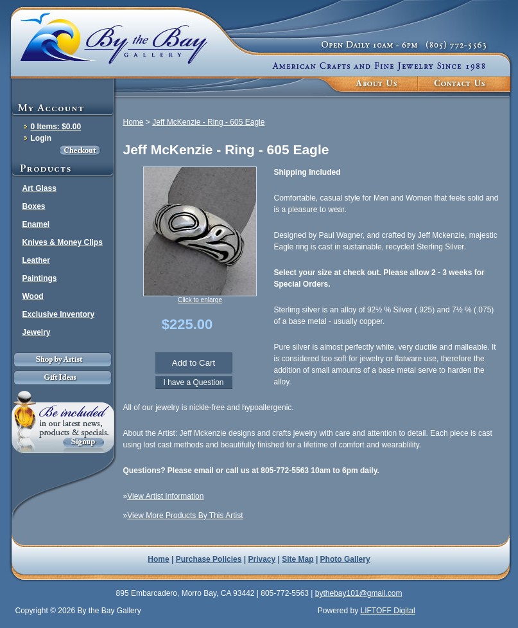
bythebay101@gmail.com (358, 593)
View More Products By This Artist (185, 515)
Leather (36, 260)
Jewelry (36, 332)
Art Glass (39, 188)
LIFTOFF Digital (387, 610)
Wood (33, 296)
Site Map (297, 559)
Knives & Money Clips (62, 242)
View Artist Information (165, 496)
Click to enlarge (200, 299)
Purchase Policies (209, 559)
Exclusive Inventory (58, 314)
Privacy (262, 559)
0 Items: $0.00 (56, 126)
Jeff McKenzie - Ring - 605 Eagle (208, 122)
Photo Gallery (345, 559)
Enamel (36, 224)
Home (133, 122)
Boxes (34, 206)
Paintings (39, 278)
